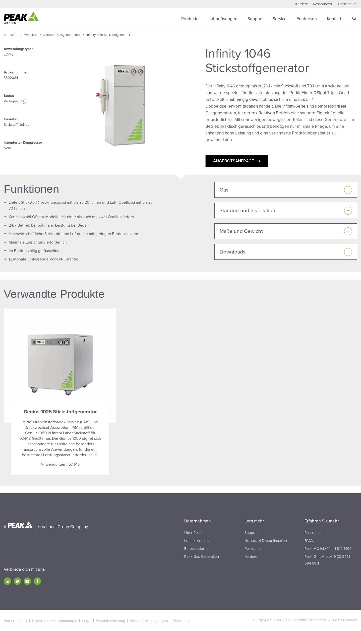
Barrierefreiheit (15, 620)
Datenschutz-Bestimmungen (54, 620)
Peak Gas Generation (201, 556)
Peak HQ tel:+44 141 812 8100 (328, 548)
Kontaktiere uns (196, 540)
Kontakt (334, 18)
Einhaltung (181, 620)
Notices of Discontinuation (265, 540)
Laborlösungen (223, 18)
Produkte (190, 18)
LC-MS (8, 54)
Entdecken (307, 18)
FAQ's (309, 540)
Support (255, 18)
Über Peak (193, 532)
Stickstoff (11, 124)
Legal (86, 620)
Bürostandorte (195, 548)
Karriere (301, 4)
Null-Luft (25, 124)
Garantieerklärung (110, 620)
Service (280, 18)
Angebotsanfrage (233, 160)
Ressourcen (322, 4)
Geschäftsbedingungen (149, 620)
